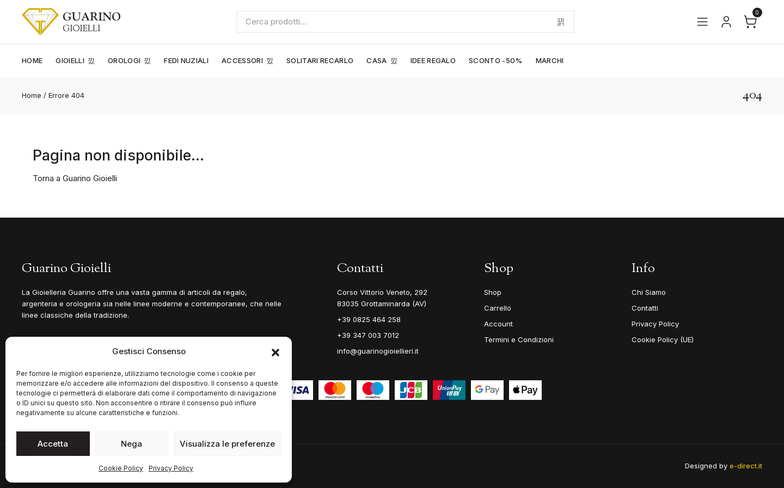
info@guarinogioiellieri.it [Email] (378, 351)
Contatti (645, 308)
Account (498, 323)
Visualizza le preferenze (227, 443)
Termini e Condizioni (519, 339)
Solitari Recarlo (319, 60)
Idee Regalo (433, 60)
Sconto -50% (496, 60)
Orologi (124, 60)
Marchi (550, 60)
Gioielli (70, 60)
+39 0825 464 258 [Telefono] (369, 319)
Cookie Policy (121, 468)
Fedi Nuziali (186, 60)
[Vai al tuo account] (726, 22)
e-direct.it (746, 465)
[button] (275, 351)
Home (32, 60)
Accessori (242, 60)
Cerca (561, 21)
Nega (131, 443)
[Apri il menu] (702, 22)
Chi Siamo (649, 292)
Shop (492, 292)
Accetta (53, 443)
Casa (376, 60)
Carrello (497, 308)
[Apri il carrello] (750, 22)
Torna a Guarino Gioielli (75, 178)
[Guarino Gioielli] (71, 22)
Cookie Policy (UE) (663, 339)
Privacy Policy (171, 468)
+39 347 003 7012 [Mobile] (368, 335)
